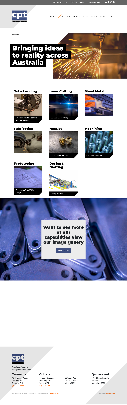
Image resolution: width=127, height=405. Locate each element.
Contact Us (107, 16)
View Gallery (63, 251)
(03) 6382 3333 (57, 2)
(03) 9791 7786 (76, 2)
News (94, 16)
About (53, 16)
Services (64, 16)
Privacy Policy (54, 395)
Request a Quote (93, 2)
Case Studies (80, 16)
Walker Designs (110, 395)
